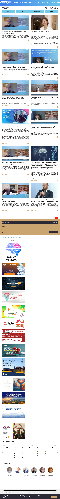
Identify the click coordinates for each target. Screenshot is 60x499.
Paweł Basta (34, 473)
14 (14, 453)
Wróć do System (51, 8)
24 (37, 455)
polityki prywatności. (32, 496)
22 (22, 455)
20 (7, 455)
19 (52, 453)
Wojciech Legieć (50, 473)
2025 (4, 445)
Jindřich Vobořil (26, 473)
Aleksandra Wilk (42, 473)
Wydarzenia (8, 441)
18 (45, 453)
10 (37, 451)
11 (45, 451)
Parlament (8, 11)
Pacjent (51, 11)
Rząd (23, 11)
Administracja (37, 11)
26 (52, 455)
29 (22, 457)
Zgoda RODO (5, 232)
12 (52, 451)
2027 (55, 445)
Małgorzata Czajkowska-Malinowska (17, 475)
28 (14, 457)
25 (45, 455)
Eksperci (6, 464)
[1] (45, 36)
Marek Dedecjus (9, 473)
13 (7, 453)
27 (7, 457)
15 (22, 453)
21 (14, 455)
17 (37, 453)
